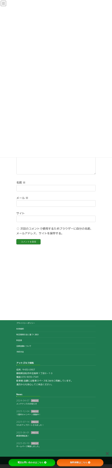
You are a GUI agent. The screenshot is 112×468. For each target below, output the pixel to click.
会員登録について (23, 349)
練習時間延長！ (22, 439)
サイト (20, 217)
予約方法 (20, 355)
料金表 (19, 344)
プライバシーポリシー (25, 326)
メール (22, 201)
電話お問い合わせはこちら (31, 462)
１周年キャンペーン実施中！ (28, 418)
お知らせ (35, 404)
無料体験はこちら (80, 462)
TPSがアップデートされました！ (30, 429)
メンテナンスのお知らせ (26, 407)
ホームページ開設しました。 (28, 450)
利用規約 (20, 332)
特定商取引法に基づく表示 (27, 338)
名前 (21, 186)
